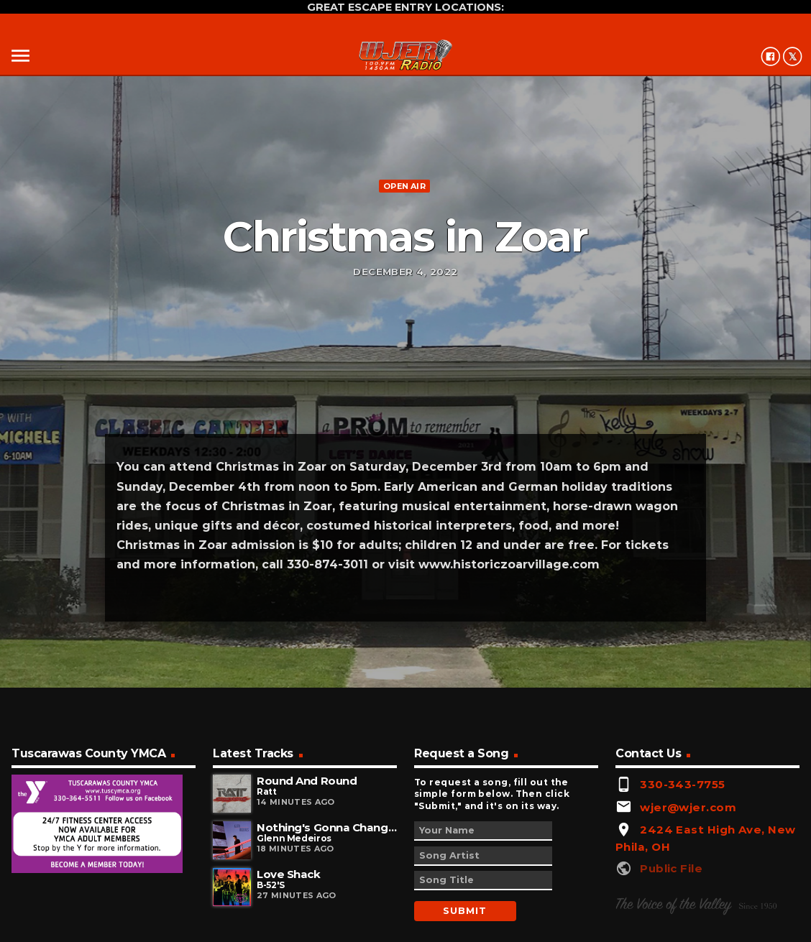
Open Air (404, 186)
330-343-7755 (682, 784)
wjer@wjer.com (688, 807)
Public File (671, 868)
